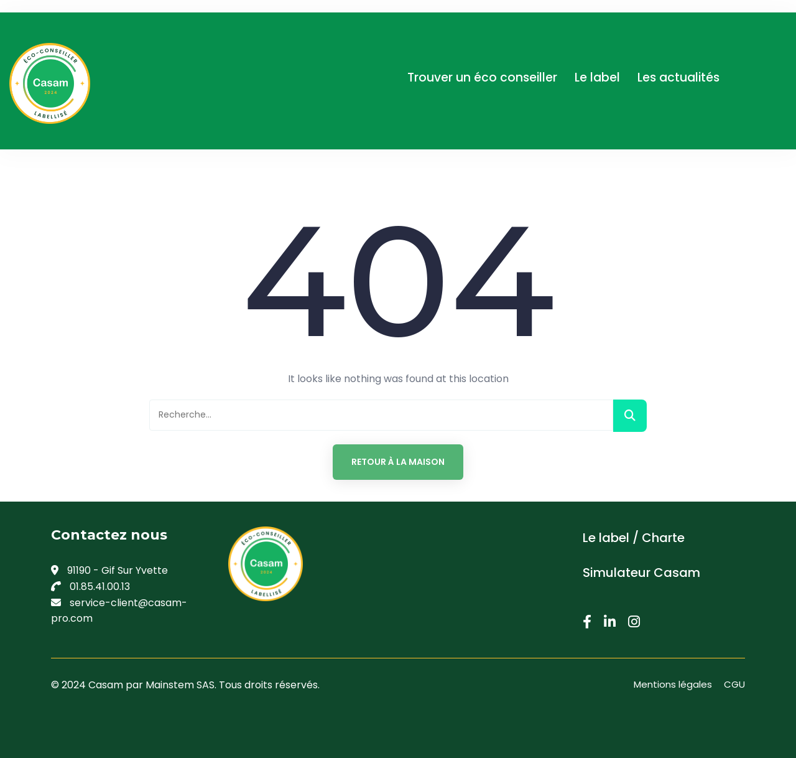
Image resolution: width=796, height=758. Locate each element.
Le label (597, 77)
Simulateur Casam (641, 572)
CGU (734, 684)
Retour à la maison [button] (398, 462)
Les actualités (678, 77)
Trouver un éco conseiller (482, 77)
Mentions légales (673, 684)
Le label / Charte (634, 537)
